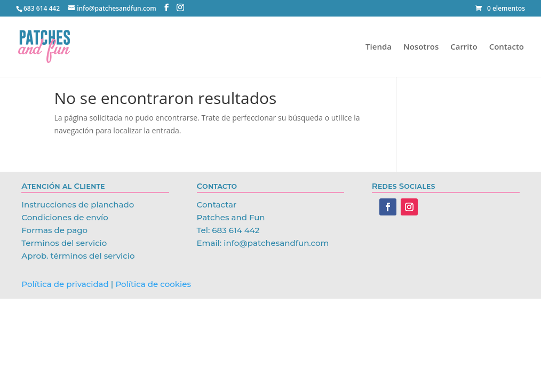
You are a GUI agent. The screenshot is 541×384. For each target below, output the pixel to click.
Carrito (463, 47)
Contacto (506, 47)
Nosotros (421, 47)
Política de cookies (153, 284)
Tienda (378, 47)
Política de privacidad (64, 284)
